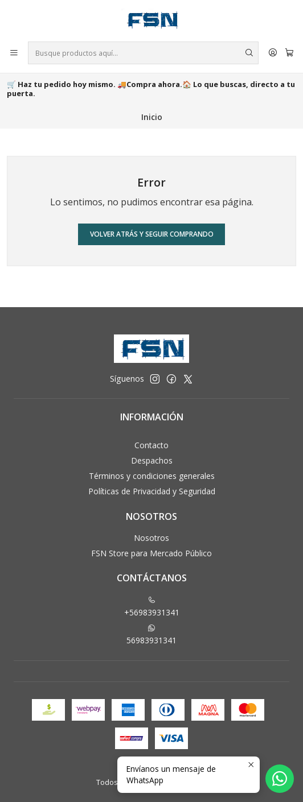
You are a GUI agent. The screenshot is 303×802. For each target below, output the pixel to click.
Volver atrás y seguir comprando (152, 234)
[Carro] (289, 53)
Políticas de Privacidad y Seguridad (151, 491)
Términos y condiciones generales (152, 475)
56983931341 (151, 635)
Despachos (152, 460)
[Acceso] (272, 53)
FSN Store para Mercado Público (151, 553)
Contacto (151, 445)
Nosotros (151, 537)
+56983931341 (151, 607)
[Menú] (14, 53)
